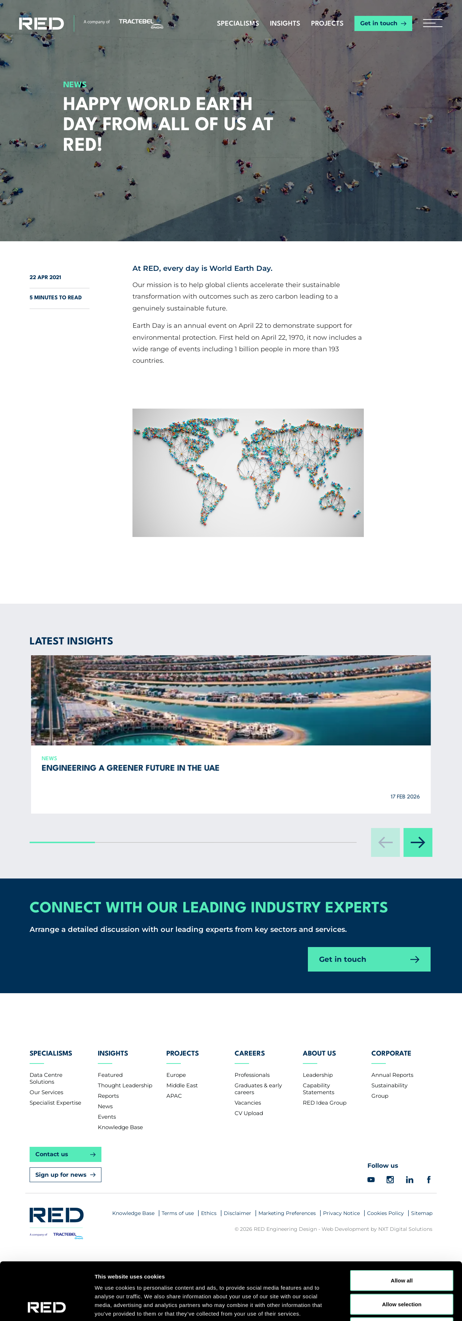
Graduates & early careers (258, 1123)
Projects (327, 24)
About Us (319, 1088)
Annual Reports (392, 1109)
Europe (176, 1109)
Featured (110, 1109)
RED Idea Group (324, 1136)
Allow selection (401, 1250)
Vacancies (248, 1136)
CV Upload (249, 1147)
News (105, 1140)
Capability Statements (318, 1123)
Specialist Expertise (55, 1136)
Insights (285, 24)
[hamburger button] (430, 23)
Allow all (402, 1226)
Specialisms (238, 24)
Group (379, 1130)
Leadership (318, 1109)
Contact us (51, 1188)
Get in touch (378, 23)
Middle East (182, 1119)
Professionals (252, 1109)
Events (107, 1151)
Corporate (391, 1088)
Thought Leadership (125, 1119)
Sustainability (389, 1119)
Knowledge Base (120, 1161)
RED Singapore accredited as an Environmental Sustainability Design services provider (253, 798)
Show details (379, 1307)
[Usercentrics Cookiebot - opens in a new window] (46, 1307)
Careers (250, 1088)
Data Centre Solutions (46, 1112)
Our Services (46, 1126)
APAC (174, 1130)
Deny (402, 1274)
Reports (108, 1130)
